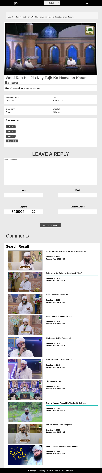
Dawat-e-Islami (14, 17)
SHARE (12, 141)
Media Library (25, 17)
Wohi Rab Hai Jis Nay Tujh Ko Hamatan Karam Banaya (52, 17)
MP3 (11, 131)
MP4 (11, 126)
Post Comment (50, 225)
